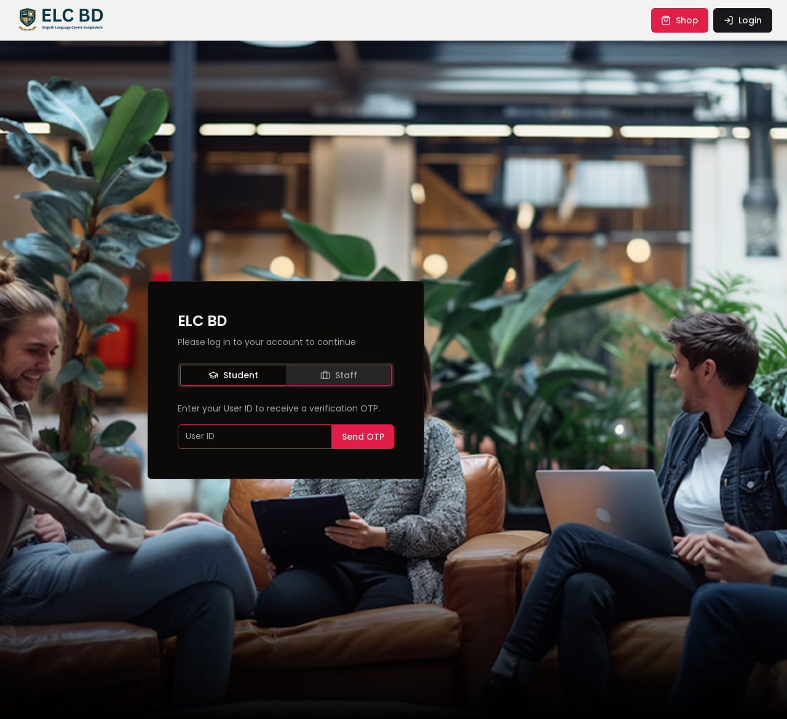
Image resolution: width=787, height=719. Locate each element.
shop (679, 20)
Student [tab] (233, 375)
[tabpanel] (286, 425)
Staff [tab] (338, 375)
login (743, 20)
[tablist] (286, 375)
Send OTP (363, 437)
